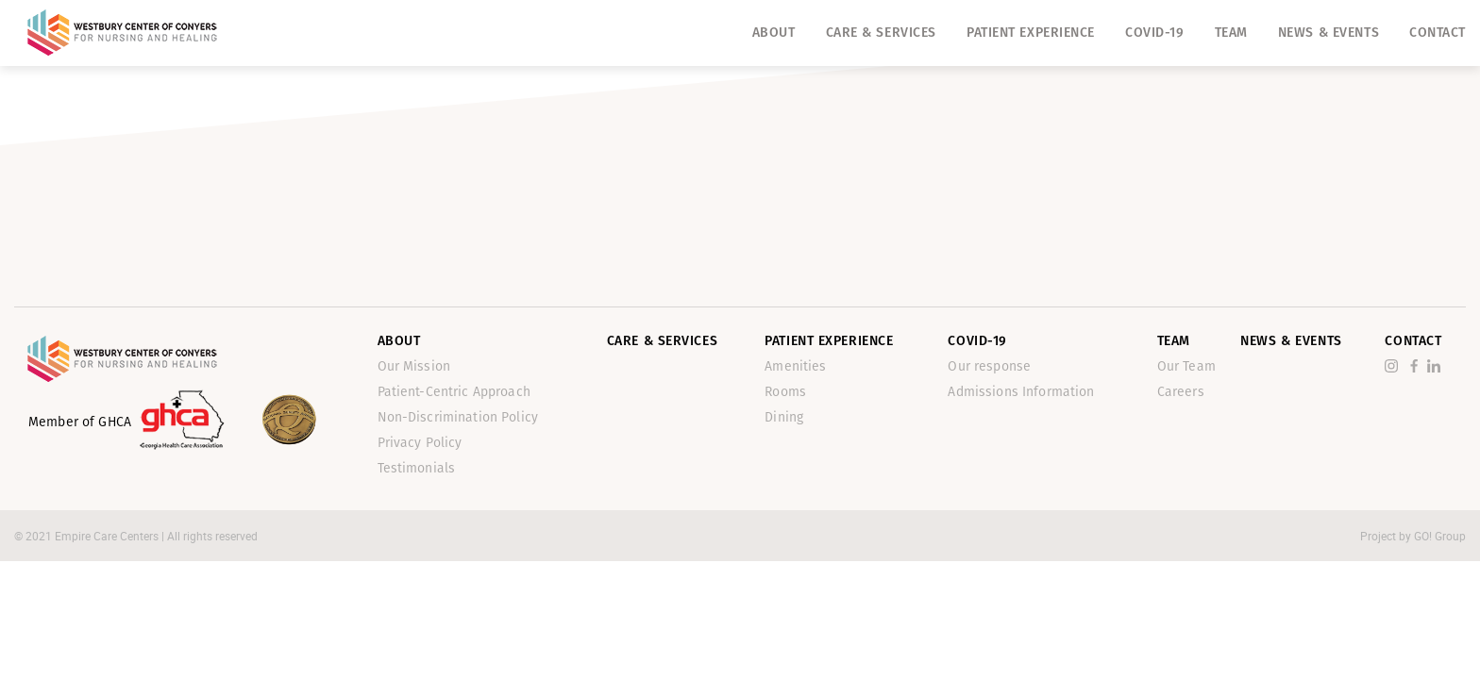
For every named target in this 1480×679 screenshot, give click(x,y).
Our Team (1186, 366)
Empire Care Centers (108, 535)
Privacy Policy (420, 443)
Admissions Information (1021, 392)
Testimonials (417, 468)
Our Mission (414, 366)
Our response (989, 366)
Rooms (785, 392)
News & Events (1328, 33)
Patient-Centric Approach (454, 392)
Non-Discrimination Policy (458, 417)
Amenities (795, 366)
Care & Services (881, 33)
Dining (784, 417)
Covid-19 (1154, 33)
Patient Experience (1031, 33)
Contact (1437, 33)
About (774, 33)
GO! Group (1440, 535)
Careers (1180, 392)
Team (1231, 33)
